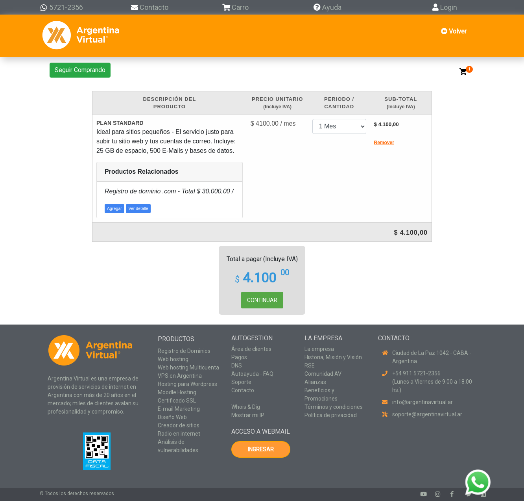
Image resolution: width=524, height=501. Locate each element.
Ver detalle (138, 208)
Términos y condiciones (333, 407)
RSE (309, 365)
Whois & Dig (245, 407)
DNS (236, 365)
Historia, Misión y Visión (333, 357)
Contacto (149, 7)
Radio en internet (179, 433)
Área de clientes (251, 349)
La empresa (319, 349)
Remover (384, 142)
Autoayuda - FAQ (252, 374)
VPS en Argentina (180, 376)
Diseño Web (172, 417)
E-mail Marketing (179, 409)
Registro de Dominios (184, 351)
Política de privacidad (330, 415)
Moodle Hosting (177, 392)
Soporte (241, 382)
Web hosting (173, 359)
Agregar (114, 208)
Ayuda (327, 7)
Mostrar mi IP (247, 415)
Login (444, 7)
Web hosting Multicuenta (188, 367)
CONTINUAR (262, 300)
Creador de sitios (178, 425)
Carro (240, 7)
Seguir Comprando (80, 70)
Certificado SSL (177, 400)
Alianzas (315, 382)
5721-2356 (61, 7)
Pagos (239, 357)
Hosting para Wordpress (187, 384)
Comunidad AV (322, 374)
